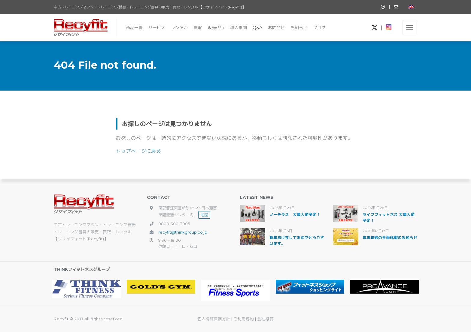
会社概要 (265, 318)
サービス (156, 27)
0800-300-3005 (174, 223)
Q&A (257, 27)
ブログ (319, 27)
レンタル (179, 27)
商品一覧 (134, 27)
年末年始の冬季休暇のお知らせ (390, 237)
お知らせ (298, 27)
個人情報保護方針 (213, 318)
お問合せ (276, 27)
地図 (204, 214)
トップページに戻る (138, 151)
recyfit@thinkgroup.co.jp (182, 232)
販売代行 (216, 27)
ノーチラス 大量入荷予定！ (294, 214)
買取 (197, 27)
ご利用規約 (244, 318)
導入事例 (238, 27)
